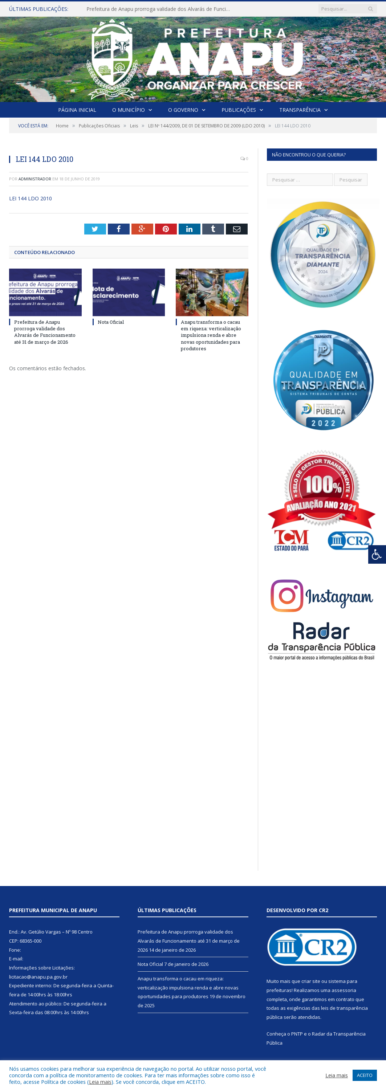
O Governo (183, 109)
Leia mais (100, 1081)
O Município (128, 109)
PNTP (297, 1033)
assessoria (344, 990)
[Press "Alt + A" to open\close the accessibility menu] (377, 554)
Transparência (300, 109)
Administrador (35, 178)
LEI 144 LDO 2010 (30, 198)
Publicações (239, 109)
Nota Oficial (111, 322)
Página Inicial (77, 109)
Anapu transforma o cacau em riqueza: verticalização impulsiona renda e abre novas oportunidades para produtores (211, 335)
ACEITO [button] (365, 1075)
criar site (310, 981)
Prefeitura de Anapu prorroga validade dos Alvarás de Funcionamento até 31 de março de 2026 (160, 9)
